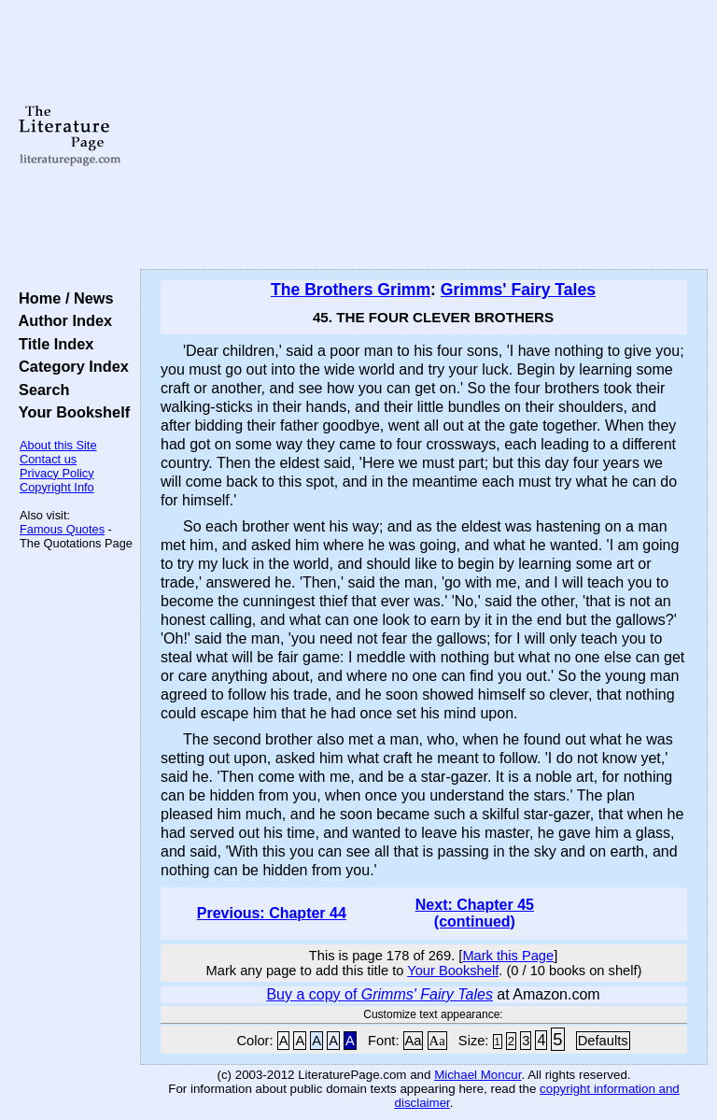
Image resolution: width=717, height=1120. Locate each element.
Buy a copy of (379, 994)
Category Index (69, 366)
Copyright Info (57, 487)
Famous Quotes (62, 529)
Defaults (603, 1040)
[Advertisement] (424, 135)
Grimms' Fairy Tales (518, 289)
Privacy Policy (57, 473)
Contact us (48, 459)
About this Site (58, 445)
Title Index (51, 343)
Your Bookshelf (70, 412)
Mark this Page (508, 955)
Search (39, 389)
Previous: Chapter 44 (271, 913)
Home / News (62, 298)
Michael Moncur (477, 1075)
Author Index (61, 320)
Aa (413, 1040)
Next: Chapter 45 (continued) (474, 913)
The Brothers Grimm (350, 289)
